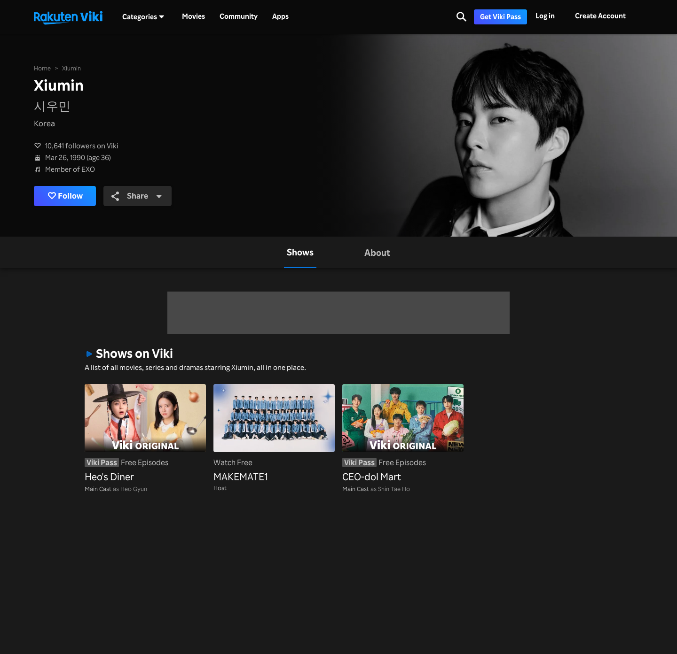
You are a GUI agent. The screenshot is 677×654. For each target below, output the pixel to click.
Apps (280, 16)
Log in (545, 15)
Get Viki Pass (500, 16)
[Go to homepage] (68, 16)
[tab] (300, 252)
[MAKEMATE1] (274, 434)
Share (138, 196)
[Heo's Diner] (145, 434)
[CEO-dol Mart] (403, 434)
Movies (193, 16)
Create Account (600, 15)
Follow (65, 196)
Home (42, 68)
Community (239, 16)
